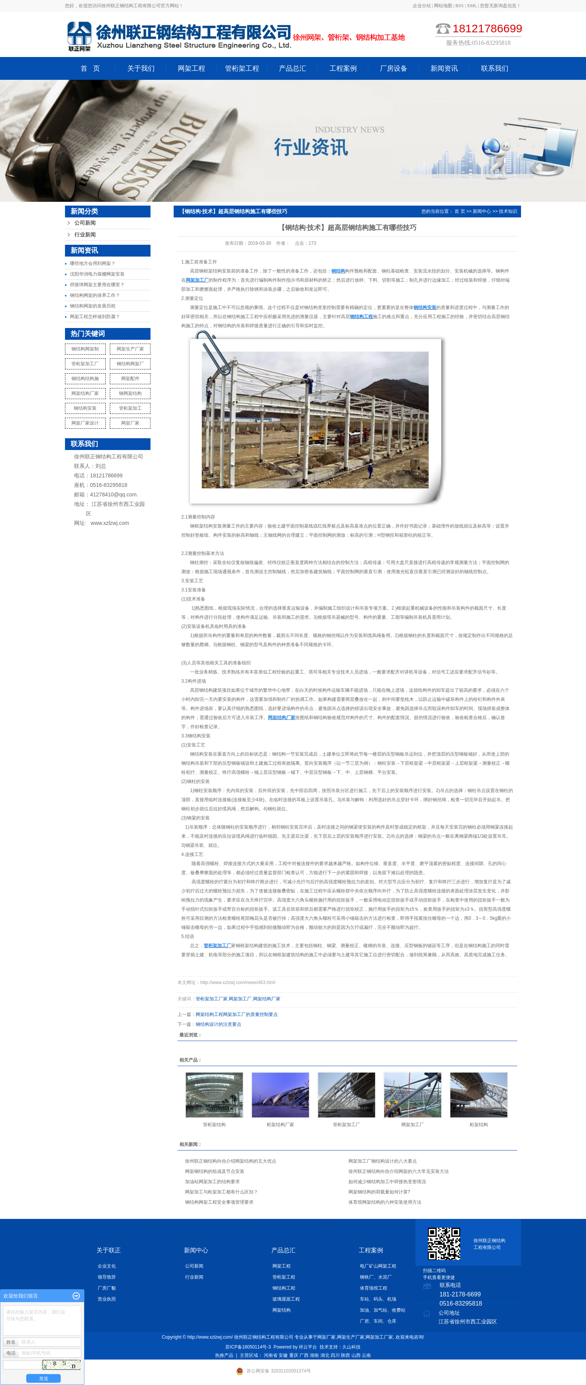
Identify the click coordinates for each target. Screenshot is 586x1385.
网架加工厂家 (379, 1337)
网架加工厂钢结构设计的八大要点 (382, 1161)
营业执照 (107, 1299)
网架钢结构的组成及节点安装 (214, 1171)
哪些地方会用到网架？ (93, 263)
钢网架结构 (130, 393)
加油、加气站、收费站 (382, 1310)
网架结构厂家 (85, 393)
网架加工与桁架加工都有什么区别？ (221, 1192)
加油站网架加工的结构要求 (212, 1181)
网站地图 (443, 5)
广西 (304, 1355)
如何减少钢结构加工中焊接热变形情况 (387, 1181)
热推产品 (224, 1355)
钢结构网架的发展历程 (93, 306)
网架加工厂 (240, 999)
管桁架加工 (130, 408)
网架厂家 (130, 423)
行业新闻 (85, 235)
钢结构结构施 (85, 378)
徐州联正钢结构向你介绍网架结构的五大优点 (230, 1161)
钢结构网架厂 (130, 363)
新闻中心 (482, 211)
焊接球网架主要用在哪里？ (97, 284)
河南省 (270, 1355)
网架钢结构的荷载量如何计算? (379, 1192)
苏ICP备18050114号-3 (248, 1347)
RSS (460, 5)
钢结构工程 (283, 1288)
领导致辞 (107, 1277)
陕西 (345, 1355)
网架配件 (130, 378)
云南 (366, 1355)
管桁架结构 (214, 1124)
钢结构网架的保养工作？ (95, 295)
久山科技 (351, 1347)
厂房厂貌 (107, 1288)
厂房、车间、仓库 (378, 1321)
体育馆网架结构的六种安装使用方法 (384, 1202)
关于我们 (141, 68)
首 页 (90, 68)
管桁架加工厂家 (212, 999)
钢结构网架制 (85, 349)
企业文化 (107, 1266)
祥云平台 (308, 1347)
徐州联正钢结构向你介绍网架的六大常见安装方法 (398, 1171)
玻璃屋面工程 (286, 1299)
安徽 (283, 1355)
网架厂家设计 (85, 423)
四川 (335, 1355)
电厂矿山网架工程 (378, 1266)
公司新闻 (85, 223)
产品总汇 (292, 68)
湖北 (324, 1355)
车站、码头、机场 (378, 1299)
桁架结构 (479, 1124)
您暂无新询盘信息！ (500, 5)
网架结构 (281, 1310)
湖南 (314, 1355)
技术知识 (508, 211)
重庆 (293, 1355)
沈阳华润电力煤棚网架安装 (97, 274)
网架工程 (191, 68)
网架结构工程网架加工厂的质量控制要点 (237, 1014)
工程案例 (343, 68)
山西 (356, 1355)
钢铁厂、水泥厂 (376, 1277)
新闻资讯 (444, 68)
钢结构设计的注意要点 (218, 1024)
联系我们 (494, 68)
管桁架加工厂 (85, 363)
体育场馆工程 (373, 1288)
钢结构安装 (85, 408)
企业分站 (422, 5)
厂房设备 (393, 68)
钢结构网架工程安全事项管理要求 (219, 1202)
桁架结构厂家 (280, 1124)
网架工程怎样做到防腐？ (95, 316)
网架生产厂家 (130, 349)
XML (472, 5)
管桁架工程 (242, 68)
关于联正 (109, 1250)
